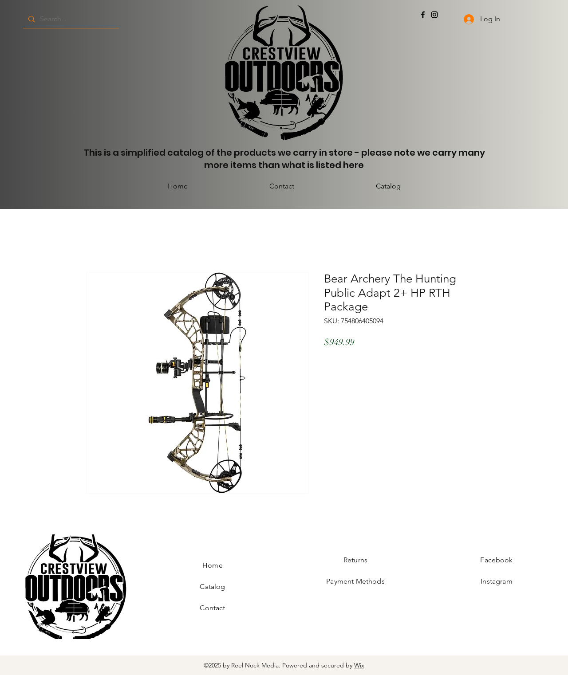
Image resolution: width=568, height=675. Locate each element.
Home (212, 565)
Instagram (496, 581)
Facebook (496, 560)
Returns (355, 560)
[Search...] (70, 19)
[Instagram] (434, 14)
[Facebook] (422, 14)
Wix (359, 665)
